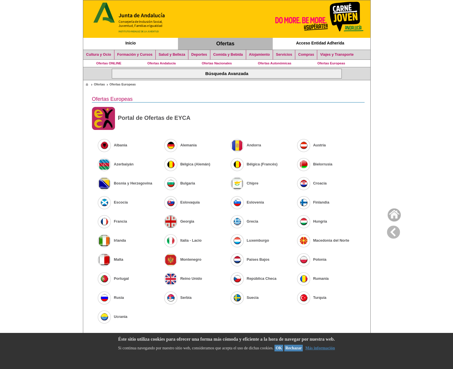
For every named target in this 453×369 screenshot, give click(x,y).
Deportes (199, 55)
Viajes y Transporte (337, 55)
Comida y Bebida (228, 55)
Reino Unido (183, 278)
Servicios (284, 55)
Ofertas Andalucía (161, 63)
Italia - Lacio (183, 240)
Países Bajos (250, 259)
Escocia (113, 202)
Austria (311, 145)
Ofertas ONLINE (108, 63)
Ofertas (225, 43)
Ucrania (112, 316)
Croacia (312, 183)
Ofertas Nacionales (217, 63)
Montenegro (182, 259)
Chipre (245, 183)
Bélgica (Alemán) (187, 164)
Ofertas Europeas (331, 63)
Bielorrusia (315, 164)
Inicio (130, 43)
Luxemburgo (250, 240)
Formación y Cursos (135, 55)
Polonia (311, 259)
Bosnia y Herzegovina (125, 183)
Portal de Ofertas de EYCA (141, 118)
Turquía (311, 297)
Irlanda (112, 240)
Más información (320, 348)
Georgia (179, 221)
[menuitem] (87, 84)
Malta (110, 259)
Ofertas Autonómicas (274, 63)
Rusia (111, 297)
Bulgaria (179, 183)
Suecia (245, 297)
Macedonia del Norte (323, 240)
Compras (306, 55)
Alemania (180, 145)
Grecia (244, 221)
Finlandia (313, 202)
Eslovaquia (182, 202)
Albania (112, 145)
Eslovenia (247, 202)
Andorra (246, 145)
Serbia (178, 297)
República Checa (253, 278)
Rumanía (313, 278)
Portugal (113, 278)
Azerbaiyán (115, 164)
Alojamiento (259, 55)
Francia (112, 221)
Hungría (312, 221)
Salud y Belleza (172, 55)
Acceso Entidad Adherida (320, 43)
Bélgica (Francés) (254, 164)
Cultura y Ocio (98, 55)
